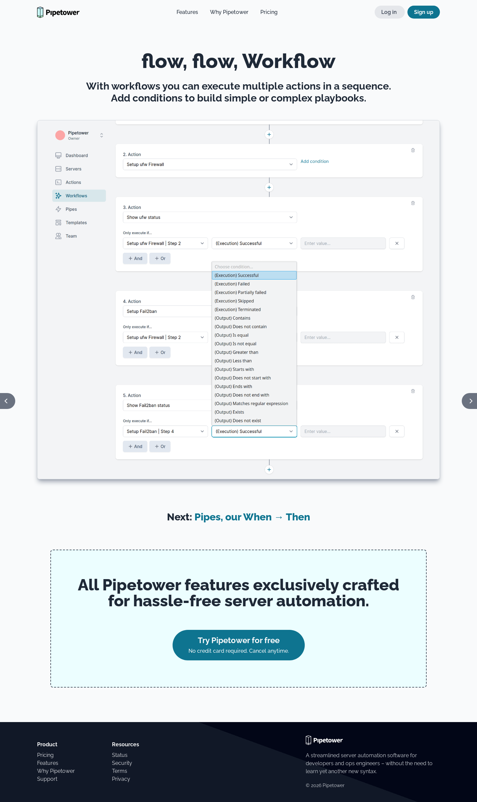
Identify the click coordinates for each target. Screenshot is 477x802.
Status (120, 755)
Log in (389, 12)
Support (47, 779)
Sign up (423, 12)
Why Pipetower (229, 12)
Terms (119, 771)
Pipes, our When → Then (252, 517)
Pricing (269, 12)
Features (187, 12)
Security (122, 763)
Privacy (121, 779)
